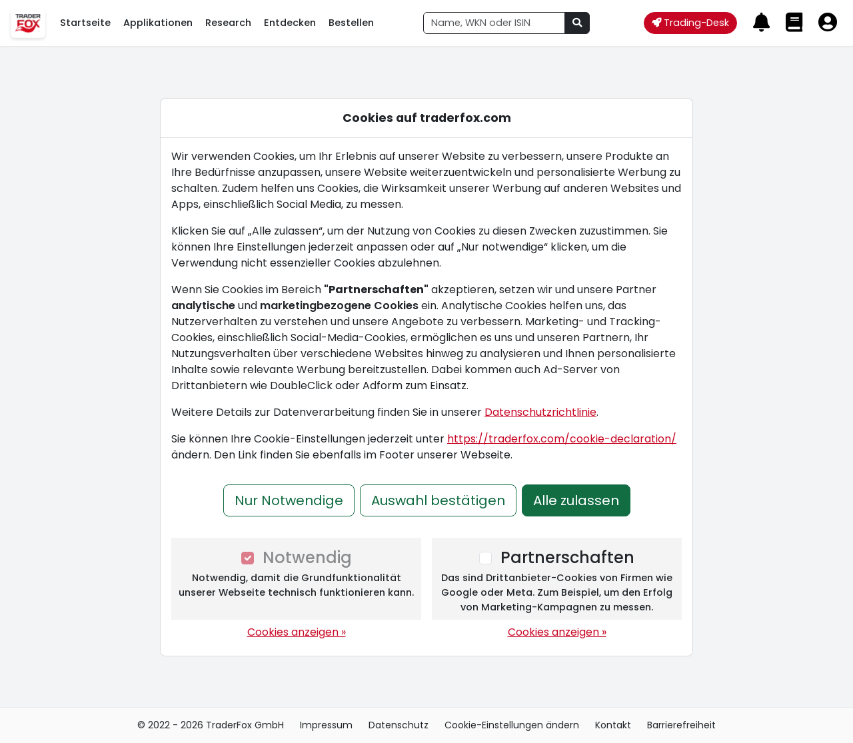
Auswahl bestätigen (438, 500)
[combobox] (494, 23)
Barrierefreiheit (681, 725)
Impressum (326, 725)
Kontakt (613, 725)
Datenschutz (398, 725)
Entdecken (290, 22)
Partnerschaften (567, 557)
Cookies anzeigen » (296, 632)
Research (228, 22)
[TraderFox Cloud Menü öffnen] (28, 23)
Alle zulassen (576, 500)
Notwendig (307, 557)
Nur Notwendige (289, 500)
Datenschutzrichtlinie (540, 412)
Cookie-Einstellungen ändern (511, 725)
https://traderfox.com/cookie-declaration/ (561, 438)
